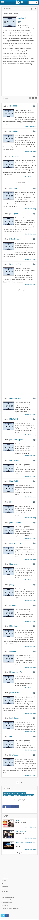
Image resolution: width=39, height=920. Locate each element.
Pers (2, 889)
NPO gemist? (18, 795)
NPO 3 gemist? (8, 795)
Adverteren (4, 891)
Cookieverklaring (6, 902)
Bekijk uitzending (30, 827)
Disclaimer (4, 905)
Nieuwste (6, 98)
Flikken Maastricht (21, 831)
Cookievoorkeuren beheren (10, 908)
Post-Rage (18, 847)
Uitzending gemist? (10, 793)
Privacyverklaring (6, 900)
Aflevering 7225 (20, 822)
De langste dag (20, 833)
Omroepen (4, 878)
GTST (17, 820)
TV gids (19, 853)
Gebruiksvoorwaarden (8, 897)
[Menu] (2, 2)
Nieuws (3, 880)
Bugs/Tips (4, 886)
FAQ (2, 883)
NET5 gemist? (21, 793)
